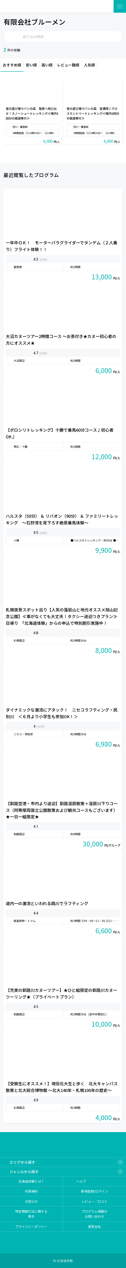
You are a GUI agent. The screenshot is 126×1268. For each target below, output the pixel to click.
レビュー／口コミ (94, 1201)
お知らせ (31, 1201)
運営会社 (94, 1226)
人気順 (89, 65)
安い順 (31, 65)
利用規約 (31, 1191)
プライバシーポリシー (31, 1226)
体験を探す (104, 6)
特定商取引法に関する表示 (31, 1214)
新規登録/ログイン (94, 1191)
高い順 (47, 65)
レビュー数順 (68, 65)
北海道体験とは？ (31, 1181)
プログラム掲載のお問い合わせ (94, 1214)
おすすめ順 (12, 65)
